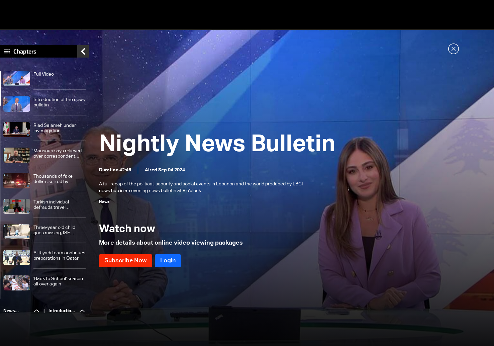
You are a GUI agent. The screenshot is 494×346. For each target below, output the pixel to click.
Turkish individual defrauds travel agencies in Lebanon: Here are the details (55, 205)
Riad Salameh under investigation (54, 128)
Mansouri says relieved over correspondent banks (57, 154)
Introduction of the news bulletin (59, 102)
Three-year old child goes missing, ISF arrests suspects (54, 230)
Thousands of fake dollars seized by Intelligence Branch (54, 179)
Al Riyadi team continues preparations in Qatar (59, 256)
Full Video (43, 74)
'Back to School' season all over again (58, 281)
